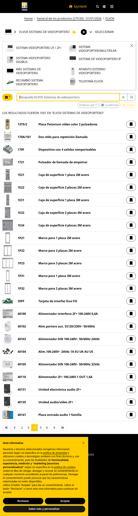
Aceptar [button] (65, 501)
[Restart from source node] (123, 97)
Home (28, 18)
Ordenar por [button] (87, 105)
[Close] (131, 45)
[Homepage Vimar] (25, 6)
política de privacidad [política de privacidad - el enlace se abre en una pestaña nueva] (55, 452)
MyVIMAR (78, 7)
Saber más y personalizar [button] (44, 508)
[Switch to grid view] (109, 105)
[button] (131, 124)
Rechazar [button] (23, 501)
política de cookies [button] (64, 467)
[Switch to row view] (128, 105)
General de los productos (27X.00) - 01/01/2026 (69, 18)
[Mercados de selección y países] (104, 6)
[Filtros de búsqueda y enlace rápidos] (97, 6)
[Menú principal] (112, 6)
